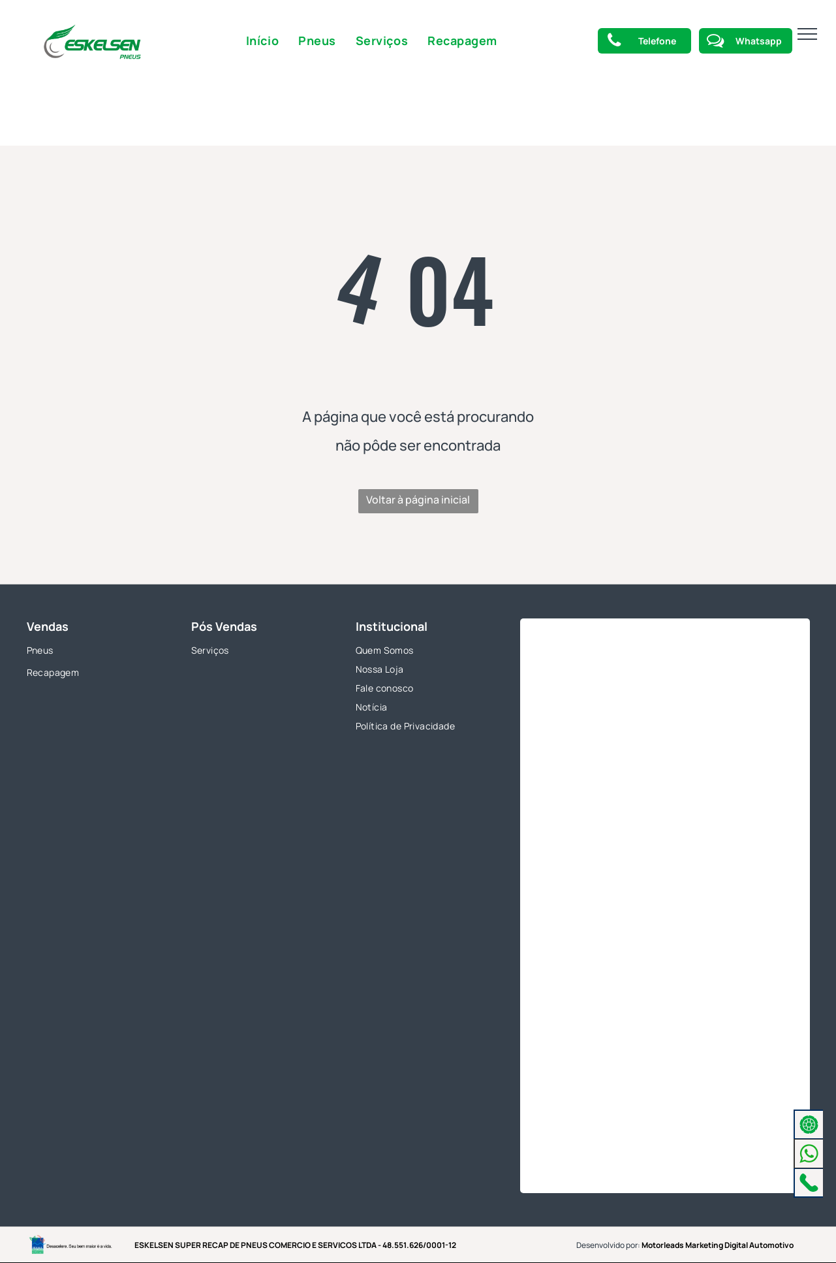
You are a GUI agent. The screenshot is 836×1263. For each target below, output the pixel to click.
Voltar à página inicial (418, 499)
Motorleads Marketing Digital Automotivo (718, 1245)
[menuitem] (262, 40)
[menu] (807, 34)
